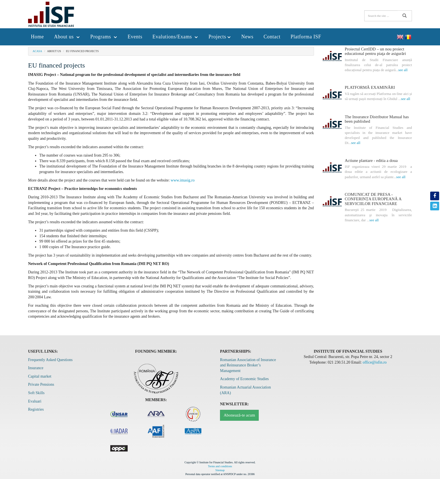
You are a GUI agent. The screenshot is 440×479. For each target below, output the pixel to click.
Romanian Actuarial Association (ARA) (245, 390)
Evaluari (34, 401)
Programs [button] (104, 36)
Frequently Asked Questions (50, 360)
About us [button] (67, 36)
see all (402, 70)
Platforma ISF (305, 36)
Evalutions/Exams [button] (175, 36)
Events (135, 36)
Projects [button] (219, 36)
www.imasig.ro (182, 180)
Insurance (35, 368)
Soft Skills (36, 393)
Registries (36, 409)
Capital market (39, 376)
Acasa (37, 51)
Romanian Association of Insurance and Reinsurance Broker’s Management (248, 365)
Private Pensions (41, 384)
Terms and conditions (220, 466)
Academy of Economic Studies (244, 379)
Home (37, 36)
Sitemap (220, 470)
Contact (271, 36)
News (247, 36)
